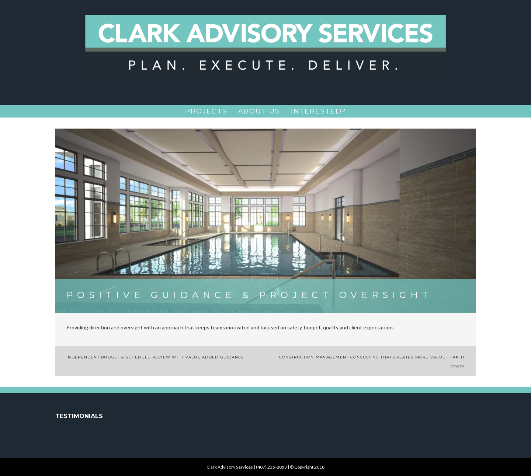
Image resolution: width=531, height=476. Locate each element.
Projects (206, 111)
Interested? (318, 111)
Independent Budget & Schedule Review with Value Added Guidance (155, 357)
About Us (259, 111)
